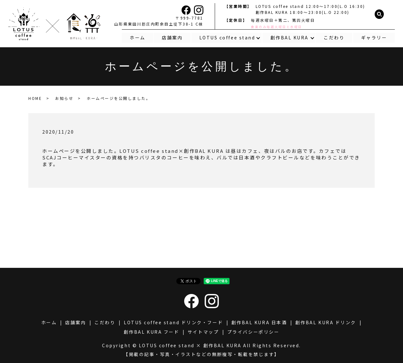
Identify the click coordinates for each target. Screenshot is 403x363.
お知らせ (64, 98)
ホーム (137, 37)
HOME (35, 98)
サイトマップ (203, 332)
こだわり (334, 37)
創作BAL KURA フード (151, 332)
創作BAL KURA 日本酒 (259, 322)
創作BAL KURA (289, 37)
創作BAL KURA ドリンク (325, 322)
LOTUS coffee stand (227, 37)
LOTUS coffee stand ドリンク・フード (173, 322)
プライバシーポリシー (253, 332)
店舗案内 (172, 37)
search (379, 14)
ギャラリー (374, 37)
